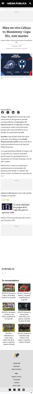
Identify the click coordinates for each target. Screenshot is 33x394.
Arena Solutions (16, 369)
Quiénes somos (16, 376)
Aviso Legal (16, 385)
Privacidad (16, 379)
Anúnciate (17, 366)
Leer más (5, 200)
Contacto (16, 382)
